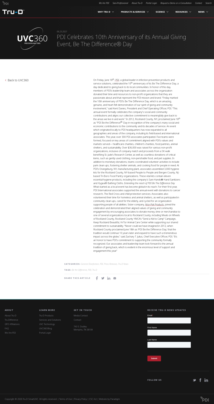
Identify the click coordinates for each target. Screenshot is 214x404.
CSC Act (93, 399)
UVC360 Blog (45, 328)
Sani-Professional (120, 3)
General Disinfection (90, 264)
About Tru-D (137, 3)
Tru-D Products (46, 315)
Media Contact (81, 315)
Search (209, 3)
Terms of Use (65, 399)
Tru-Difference (11, 319)
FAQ (7, 328)
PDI (117, 80)
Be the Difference (79, 269)
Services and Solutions (50, 319)
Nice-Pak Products (154, 204)
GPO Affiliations (12, 324)
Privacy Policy (80, 399)
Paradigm (115, 399)
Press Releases (110, 264)
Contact (198, 3)
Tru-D (94, 269)
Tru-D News (123, 264)
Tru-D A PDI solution (13, 12)
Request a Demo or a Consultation (176, 3)
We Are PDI (104, 3)
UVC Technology (47, 324)
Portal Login (151, 3)
